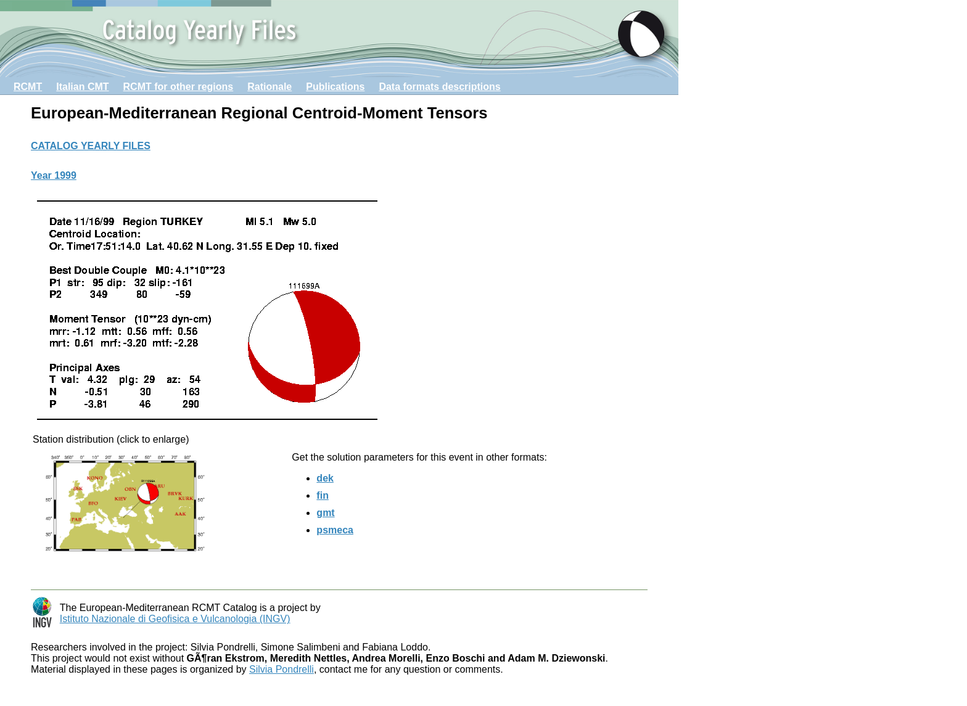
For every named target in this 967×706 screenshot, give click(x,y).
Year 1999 (53, 175)
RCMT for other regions (178, 86)
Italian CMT (82, 86)
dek (325, 478)
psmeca (334, 530)
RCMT (28, 86)
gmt (325, 512)
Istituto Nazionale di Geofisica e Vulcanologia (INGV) (175, 619)
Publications (335, 86)
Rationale (269, 86)
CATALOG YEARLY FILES (90, 146)
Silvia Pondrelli (281, 669)
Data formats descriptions (439, 86)
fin (322, 495)
